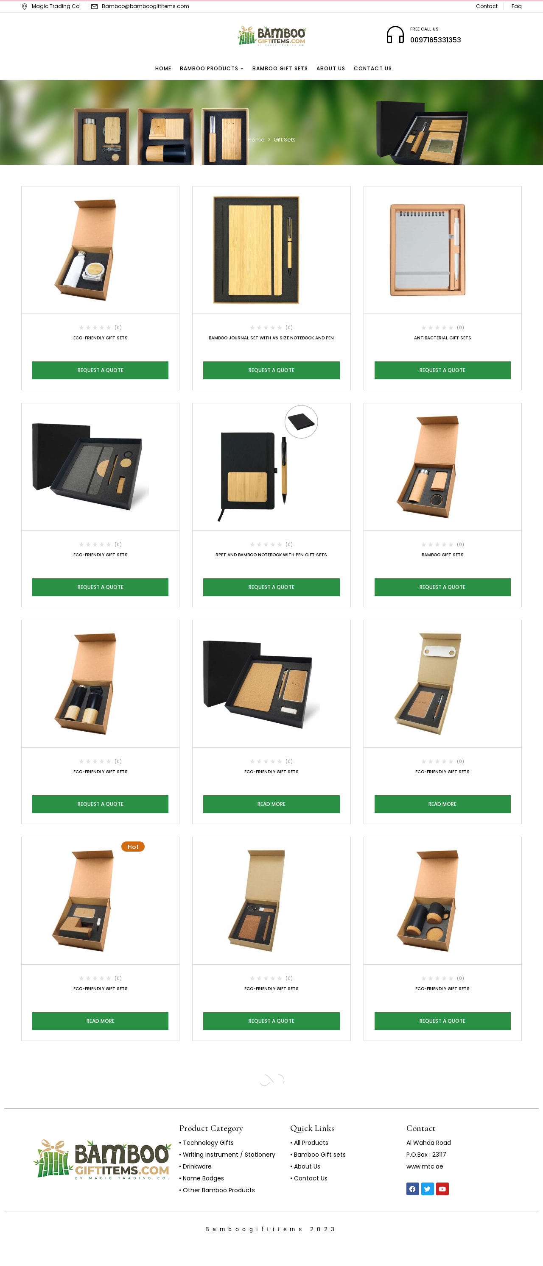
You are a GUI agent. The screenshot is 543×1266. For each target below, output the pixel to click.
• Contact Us (308, 1178)
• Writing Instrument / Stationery (227, 1154)
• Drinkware (195, 1166)
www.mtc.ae (424, 1166)
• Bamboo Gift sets (318, 1154)
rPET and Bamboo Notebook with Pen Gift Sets (271, 555)
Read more (271, 804)
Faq (517, 6)
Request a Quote (100, 370)
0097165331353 (435, 40)
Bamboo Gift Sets (443, 555)
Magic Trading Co (50, 6)
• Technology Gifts (206, 1142)
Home (256, 140)
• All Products (309, 1142)
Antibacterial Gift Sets (442, 338)
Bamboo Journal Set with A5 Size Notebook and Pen (271, 338)
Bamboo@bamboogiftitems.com (145, 6)
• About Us (305, 1166)
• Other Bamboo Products (217, 1190)
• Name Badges (201, 1178)
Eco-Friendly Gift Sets (100, 338)
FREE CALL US (424, 29)
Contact (487, 6)
